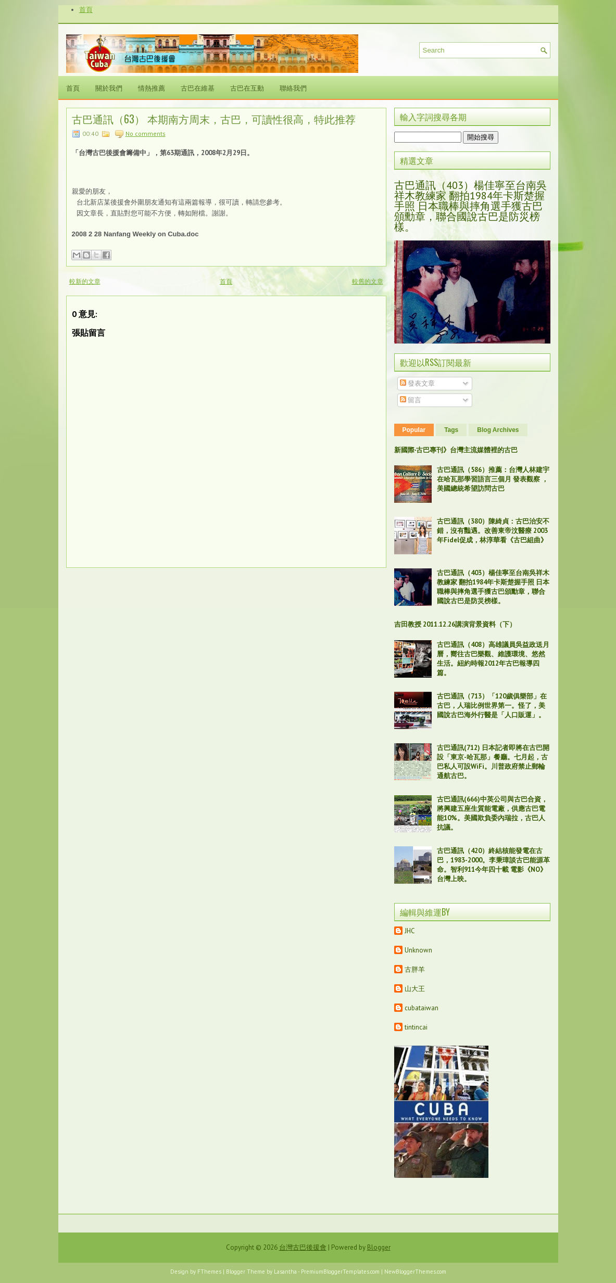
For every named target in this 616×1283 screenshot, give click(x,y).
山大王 (415, 988)
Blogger (379, 1247)
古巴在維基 (198, 87)
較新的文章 (84, 281)
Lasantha (285, 1271)
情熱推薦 (151, 87)
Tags (451, 430)
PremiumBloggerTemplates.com (340, 1271)
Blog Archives (498, 430)
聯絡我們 (293, 87)
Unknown (418, 950)
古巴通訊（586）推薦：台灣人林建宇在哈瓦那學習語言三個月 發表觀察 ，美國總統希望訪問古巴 (493, 479)
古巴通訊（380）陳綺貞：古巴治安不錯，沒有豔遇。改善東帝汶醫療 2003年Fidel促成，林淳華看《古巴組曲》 (493, 530)
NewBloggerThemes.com (415, 1271)
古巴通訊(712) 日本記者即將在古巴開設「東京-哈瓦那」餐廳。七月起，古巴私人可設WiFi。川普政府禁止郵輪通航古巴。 (493, 761)
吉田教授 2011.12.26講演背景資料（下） (455, 624)
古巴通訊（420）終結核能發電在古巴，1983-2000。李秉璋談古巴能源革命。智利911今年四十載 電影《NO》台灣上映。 (493, 864)
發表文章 (417, 383)
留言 (410, 400)
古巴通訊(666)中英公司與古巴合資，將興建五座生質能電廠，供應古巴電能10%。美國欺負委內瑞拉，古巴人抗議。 (492, 813)
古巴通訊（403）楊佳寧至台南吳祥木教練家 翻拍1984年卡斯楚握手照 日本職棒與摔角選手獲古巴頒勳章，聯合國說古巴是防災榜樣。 (470, 206)
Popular (414, 430)
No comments (145, 133)
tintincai (416, 1027)
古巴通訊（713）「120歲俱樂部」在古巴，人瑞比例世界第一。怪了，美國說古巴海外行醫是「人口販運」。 (492, 705)
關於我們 (108, 87)
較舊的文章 (367, 281)
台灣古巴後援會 (302, 1247)
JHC (410, 930)
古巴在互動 (247, 87)
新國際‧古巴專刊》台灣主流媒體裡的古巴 (456, 450)
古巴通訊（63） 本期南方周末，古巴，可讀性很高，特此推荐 (214, 118)
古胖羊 (415, 969)
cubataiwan (421, 1007)
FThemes (209, 1271)
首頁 (86, 9)
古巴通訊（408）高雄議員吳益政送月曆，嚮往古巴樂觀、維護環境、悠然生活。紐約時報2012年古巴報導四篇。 (493, 658)
